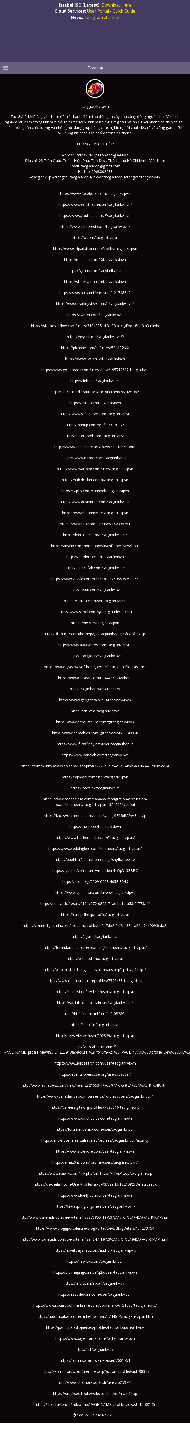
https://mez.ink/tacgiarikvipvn (95, 787)
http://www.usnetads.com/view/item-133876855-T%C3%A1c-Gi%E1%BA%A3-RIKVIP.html (95, 1217)
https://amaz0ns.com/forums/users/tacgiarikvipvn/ (95, 1162)
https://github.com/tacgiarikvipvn (95, 270)
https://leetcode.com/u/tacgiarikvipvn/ (95, 534)
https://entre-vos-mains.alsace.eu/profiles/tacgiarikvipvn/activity (95, 1140)
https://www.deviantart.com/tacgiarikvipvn (95, 501)
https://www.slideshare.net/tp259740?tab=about (95, 446)
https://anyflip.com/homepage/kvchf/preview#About (95, 545)
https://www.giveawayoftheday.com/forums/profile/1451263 (95, 666)
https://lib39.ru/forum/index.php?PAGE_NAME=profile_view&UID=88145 (95, 1404)
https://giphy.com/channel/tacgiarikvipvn (95, 490)
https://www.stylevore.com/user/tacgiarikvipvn (95, 1151)
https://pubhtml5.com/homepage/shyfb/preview (95, 859)
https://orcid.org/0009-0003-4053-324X (95, 881)
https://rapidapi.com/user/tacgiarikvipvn (95, 776)
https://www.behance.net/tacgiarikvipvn (95, 512)
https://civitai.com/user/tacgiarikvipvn (95, 600)
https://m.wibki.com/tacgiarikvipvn (95, 1261)
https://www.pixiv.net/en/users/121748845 (95, 292)
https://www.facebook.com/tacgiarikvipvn (95, 193)
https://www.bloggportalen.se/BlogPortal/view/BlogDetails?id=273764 (95, 1228)
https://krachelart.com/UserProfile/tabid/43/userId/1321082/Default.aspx (95, 1184)
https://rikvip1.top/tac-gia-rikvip (103, 155)
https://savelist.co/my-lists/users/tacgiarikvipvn (95, 991)
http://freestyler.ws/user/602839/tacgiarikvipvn (95, 1035)
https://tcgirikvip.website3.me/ (95, 688)
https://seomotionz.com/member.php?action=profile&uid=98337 (95, 1371)
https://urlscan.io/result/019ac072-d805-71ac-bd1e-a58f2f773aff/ (95, 903)
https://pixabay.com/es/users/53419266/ (95, 347)
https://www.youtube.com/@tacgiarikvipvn (95, 215)
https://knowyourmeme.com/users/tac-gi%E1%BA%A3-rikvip (95, 815)
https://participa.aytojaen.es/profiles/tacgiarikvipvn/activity (95, 1327)
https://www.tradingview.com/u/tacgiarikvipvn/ (95, 303)
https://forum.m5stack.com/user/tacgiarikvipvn (95, 1129)
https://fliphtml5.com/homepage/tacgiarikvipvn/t (84, 633)
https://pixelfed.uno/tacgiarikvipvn (95, 958)
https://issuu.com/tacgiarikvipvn (95, 589)
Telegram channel (101, 17)
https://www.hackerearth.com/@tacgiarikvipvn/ (95, 837)
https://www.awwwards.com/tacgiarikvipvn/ (95, 644)
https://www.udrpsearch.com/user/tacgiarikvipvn (95, 1063)
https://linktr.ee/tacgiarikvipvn (95, 380)
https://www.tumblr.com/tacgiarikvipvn (95, 457)
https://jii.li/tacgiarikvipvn (95, 1349)
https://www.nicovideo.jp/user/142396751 (95, 523)
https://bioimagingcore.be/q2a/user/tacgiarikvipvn (95, 1272)
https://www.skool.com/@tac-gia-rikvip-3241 (95, 611)
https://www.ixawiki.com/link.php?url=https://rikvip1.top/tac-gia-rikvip (95, 1173)
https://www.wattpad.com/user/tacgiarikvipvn (95, 468)
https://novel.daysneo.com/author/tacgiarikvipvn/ (95, 1250)
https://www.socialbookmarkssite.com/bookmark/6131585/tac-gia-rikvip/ (95, 1305)
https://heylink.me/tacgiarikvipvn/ (94, 336)
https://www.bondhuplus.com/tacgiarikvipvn (95, 1118)
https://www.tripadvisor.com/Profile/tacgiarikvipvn (95, 248)
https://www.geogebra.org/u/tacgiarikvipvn (95, 699)
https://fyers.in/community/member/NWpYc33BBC (95, 870)
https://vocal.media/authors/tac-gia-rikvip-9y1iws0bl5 (95, 391)
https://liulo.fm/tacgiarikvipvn (95, 1024)
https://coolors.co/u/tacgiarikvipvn (95, 556)
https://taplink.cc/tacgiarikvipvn (95, 826)
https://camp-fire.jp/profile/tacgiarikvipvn (95, 914)
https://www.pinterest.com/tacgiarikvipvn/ (95, 226)
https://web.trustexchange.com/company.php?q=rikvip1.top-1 (95, 969)
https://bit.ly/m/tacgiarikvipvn (95, 710)
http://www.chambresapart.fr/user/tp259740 (95, 1382)
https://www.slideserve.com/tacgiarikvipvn (95, 413)
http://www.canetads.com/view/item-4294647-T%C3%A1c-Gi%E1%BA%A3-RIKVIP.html (95, 1239)
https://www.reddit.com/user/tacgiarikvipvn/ (95, 204)
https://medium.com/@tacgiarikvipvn (95, 259)
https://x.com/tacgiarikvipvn (95, 237)
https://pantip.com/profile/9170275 (95, 424)
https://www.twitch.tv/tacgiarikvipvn (95, 358)
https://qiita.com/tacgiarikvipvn (95, 402)
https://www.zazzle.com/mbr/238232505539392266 (95, 578)
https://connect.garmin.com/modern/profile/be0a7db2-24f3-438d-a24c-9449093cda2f (95, 925)
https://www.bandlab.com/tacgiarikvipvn (95, 754)
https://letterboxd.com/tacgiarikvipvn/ (95, 435)
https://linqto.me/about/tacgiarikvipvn (95, 1283)
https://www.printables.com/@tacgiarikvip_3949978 (95, 732)
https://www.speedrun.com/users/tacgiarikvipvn (95, 892)
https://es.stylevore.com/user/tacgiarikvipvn (95, 1294)
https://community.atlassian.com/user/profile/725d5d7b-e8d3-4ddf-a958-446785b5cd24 (95, 765)
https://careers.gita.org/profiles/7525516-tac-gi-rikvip (95, 1107)
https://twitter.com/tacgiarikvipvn (95, 314)
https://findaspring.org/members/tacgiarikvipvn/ (95, 1206)
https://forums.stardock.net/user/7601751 (95, 1360)
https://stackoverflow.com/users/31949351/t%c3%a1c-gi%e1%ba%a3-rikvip (95, 325)
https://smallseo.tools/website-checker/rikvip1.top (95, 1393)
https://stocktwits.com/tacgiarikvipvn (95, 281)
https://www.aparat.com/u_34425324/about (95, 677)
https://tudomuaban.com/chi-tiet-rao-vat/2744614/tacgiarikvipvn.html (95, 1316)
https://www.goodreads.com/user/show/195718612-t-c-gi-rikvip (95, 369)
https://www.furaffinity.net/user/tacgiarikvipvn (95, 743)
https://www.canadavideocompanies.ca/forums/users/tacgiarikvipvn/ (95, 1096)
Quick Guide (124, 11)
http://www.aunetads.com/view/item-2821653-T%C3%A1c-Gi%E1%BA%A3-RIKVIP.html (95, 1085)
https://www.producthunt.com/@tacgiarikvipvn (95, 721)
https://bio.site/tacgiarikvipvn (95, 622)
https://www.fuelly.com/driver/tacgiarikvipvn (95, 1195)
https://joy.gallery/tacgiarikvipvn (95, 655)
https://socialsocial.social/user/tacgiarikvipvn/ (95, 1002)
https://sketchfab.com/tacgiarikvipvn (95, 567)
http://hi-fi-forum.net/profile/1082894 (95, 1013)
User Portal (98, 11)
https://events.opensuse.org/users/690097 (95, 1074)
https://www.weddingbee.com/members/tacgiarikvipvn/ (95, 848)
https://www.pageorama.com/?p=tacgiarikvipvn (95, 1338)
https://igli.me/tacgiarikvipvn (95, 936)
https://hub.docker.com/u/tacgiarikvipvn (95, 479)
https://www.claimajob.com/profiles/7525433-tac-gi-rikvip (95, 980)
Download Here (116, 5)
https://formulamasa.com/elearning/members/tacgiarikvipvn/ (95, 947)
